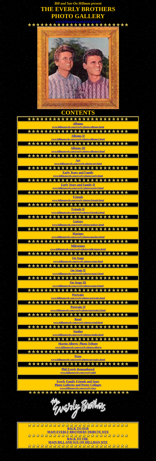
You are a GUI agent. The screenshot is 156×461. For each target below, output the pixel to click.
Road (77, 319)
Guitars (78, 221)
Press (77, 356)
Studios (78, 331)
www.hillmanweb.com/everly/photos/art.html (78, 163)
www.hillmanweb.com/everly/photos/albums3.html (78, 151)
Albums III (78, 148)
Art (78, 160)
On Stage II (78, 270)
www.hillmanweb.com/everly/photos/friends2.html (77, 212)
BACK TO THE (78, 438)
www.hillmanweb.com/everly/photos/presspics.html (78, 359)
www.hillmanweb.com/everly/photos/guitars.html (78, 224)
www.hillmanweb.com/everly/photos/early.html (78, 175)
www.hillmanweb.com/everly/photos (77, 21)
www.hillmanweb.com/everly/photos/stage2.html (78, 273)
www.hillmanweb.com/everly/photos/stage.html (78, 261)
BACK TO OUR (78, 428)
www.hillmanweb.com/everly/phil (78, 372)
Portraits (78, 294)
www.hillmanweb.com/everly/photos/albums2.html (78, 139)
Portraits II (78, 307)
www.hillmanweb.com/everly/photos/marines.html (78, 236)
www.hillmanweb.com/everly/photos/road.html (78, 322)
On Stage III (78, 282)
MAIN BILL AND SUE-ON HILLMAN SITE (78, 442)
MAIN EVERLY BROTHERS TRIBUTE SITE (78, 432)
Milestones (78, 245)
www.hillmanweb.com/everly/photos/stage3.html (78, 285)
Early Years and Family (78, 172)
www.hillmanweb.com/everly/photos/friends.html (78, 200)
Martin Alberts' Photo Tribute (78, 343)
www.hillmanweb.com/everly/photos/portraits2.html (78, 310)
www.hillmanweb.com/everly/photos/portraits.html (78, 298)
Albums (78, 123)
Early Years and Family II (78, 184)
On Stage (78, 258)
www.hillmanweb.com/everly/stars (78, 388)
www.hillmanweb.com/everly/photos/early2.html (78, 188)
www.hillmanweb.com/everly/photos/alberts (78, 347)
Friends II (78, 209)
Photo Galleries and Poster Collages (78, 385)
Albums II (78, 135)
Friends (78, 197)
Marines (78, 233)
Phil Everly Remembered (77, 369)
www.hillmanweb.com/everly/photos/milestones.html (78, 249)
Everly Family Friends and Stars (78, 381)
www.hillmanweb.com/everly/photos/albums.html (78, 126)
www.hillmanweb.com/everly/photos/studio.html (78, 334)
